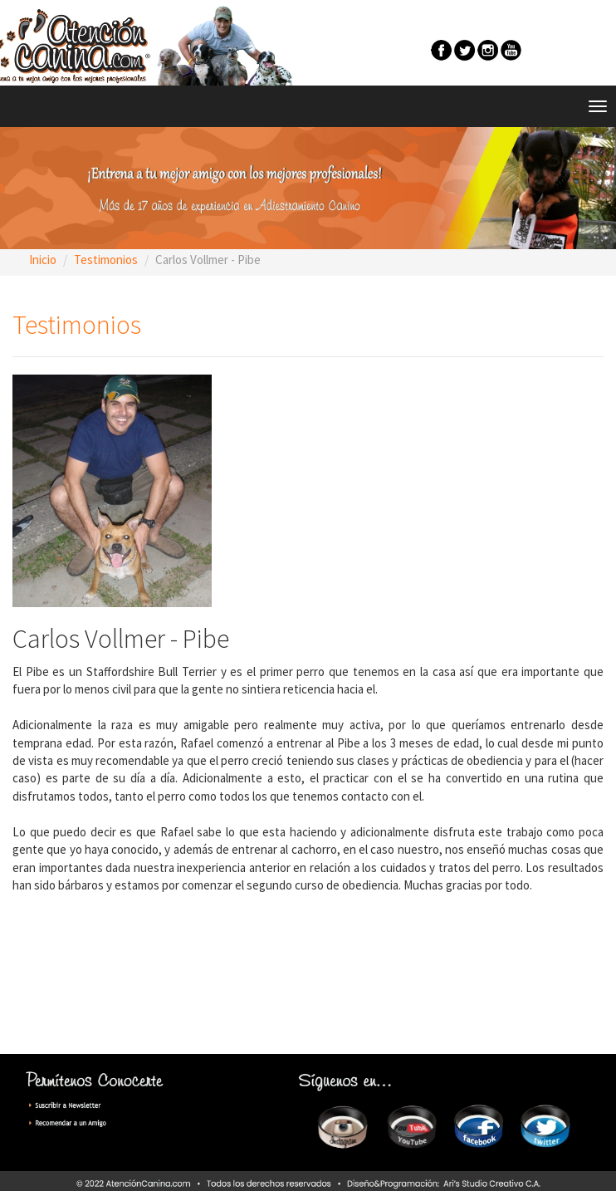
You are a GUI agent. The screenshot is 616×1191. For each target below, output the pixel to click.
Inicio (42, 259)
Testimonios (106, 259)
